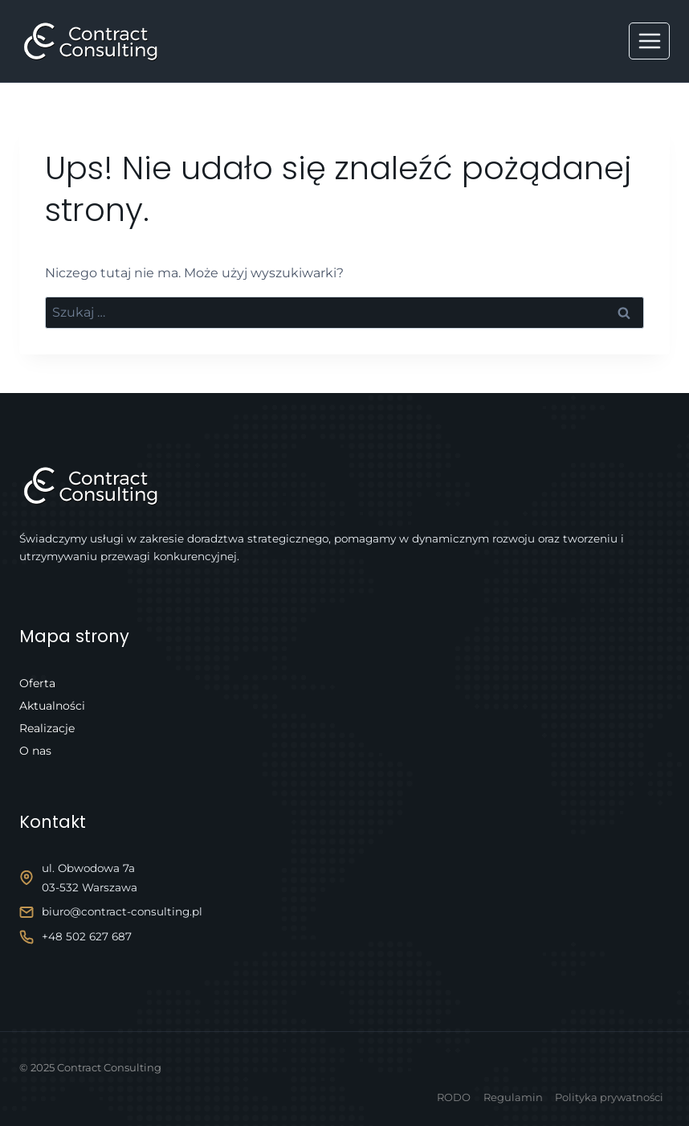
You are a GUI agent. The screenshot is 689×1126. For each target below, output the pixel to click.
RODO (454, 1097)
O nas (35, 750)
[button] (32, 1094)
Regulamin (513, 1097)
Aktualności (52, 705)
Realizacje (47, 728)
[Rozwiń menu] (649, 41)
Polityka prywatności (609, 1097)
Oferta (37, 683)
